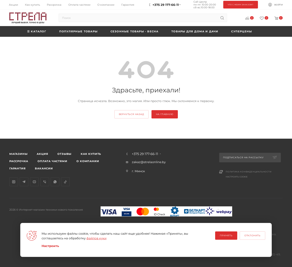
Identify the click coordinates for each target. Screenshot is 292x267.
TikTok (65, 181)
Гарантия (17, 168)
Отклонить (252, 235)
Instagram (13, 181)
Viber (44, 181)
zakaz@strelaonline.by (149, 162)
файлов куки (96, 238)
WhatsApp (55, 181)
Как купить (91, 153)
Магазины (18, 153)
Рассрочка (18, 161)
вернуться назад (131, 114)
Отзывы (64, 153)
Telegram (24, 181)
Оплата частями (52, 161)
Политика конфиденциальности (249, 171)
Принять (226, 235)
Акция (42, 153)
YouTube (34, 181)
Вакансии (44, 168)
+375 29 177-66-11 (145, 154)
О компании (87, 161)
